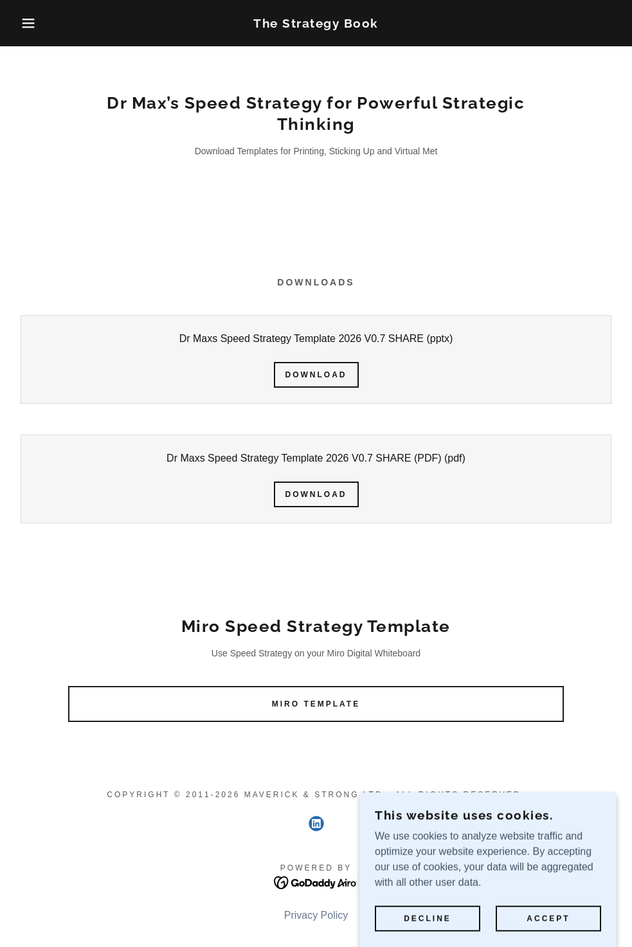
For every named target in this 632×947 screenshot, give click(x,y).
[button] (31, 23)
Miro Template (316, 703)
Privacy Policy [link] (316, 915)
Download (316, 374)
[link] (315, 24)
